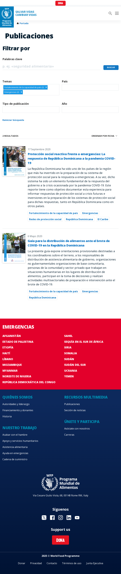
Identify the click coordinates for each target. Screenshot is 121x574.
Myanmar (10, 370)
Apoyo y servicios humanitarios (20, 441)
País (64, 81)
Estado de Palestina (17, 342)
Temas (7, 81)
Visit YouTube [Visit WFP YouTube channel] (77, 517)
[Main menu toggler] (116, 13)
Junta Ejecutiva (94, 563)
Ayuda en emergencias (15, 453)
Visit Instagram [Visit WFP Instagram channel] (60, 517)
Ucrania (70, 370)
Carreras (69, 434)
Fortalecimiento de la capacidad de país (53, 213)
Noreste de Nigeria (16, 376)
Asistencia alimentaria (15, 447)
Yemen (69, 376)
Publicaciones (72, 404)
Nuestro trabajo (19, 427)
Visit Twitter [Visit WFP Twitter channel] (44, 517)
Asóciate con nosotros (77, 428)
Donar (21, 563)
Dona (60, 3)
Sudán (69, 359)
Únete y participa (81, 421)
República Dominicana (79, 219)
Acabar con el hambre (14, 434)
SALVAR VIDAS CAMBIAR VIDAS (26, 13)
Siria (67, 347)
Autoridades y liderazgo (16, 404)
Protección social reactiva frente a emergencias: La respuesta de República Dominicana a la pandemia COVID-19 (71, 158)
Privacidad (36, 563)
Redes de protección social (45, 219)
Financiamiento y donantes (17, 410)
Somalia (70, 353)
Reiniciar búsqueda (13, 119)
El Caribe (103, 219)
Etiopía (7, 347)
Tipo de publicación (15, 103)
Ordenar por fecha (102, 135)
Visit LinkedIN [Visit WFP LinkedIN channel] (69, 517)
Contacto (52, 563)
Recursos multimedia (86, 397)
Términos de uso (71, 563)
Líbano (7, 359)
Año (64, 103)
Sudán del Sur (75, 365)
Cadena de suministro (14, 459)
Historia (7, 416)
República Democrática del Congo (28, 382)
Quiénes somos (17, 397)
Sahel (68, 336)
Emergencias (90, 213)
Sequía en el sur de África (83, 342)
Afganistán (11, 336)
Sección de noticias (75, 410)
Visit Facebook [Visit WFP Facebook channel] (52, 517)
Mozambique (12, 365)
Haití (6, 353)
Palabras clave (12, 59)
